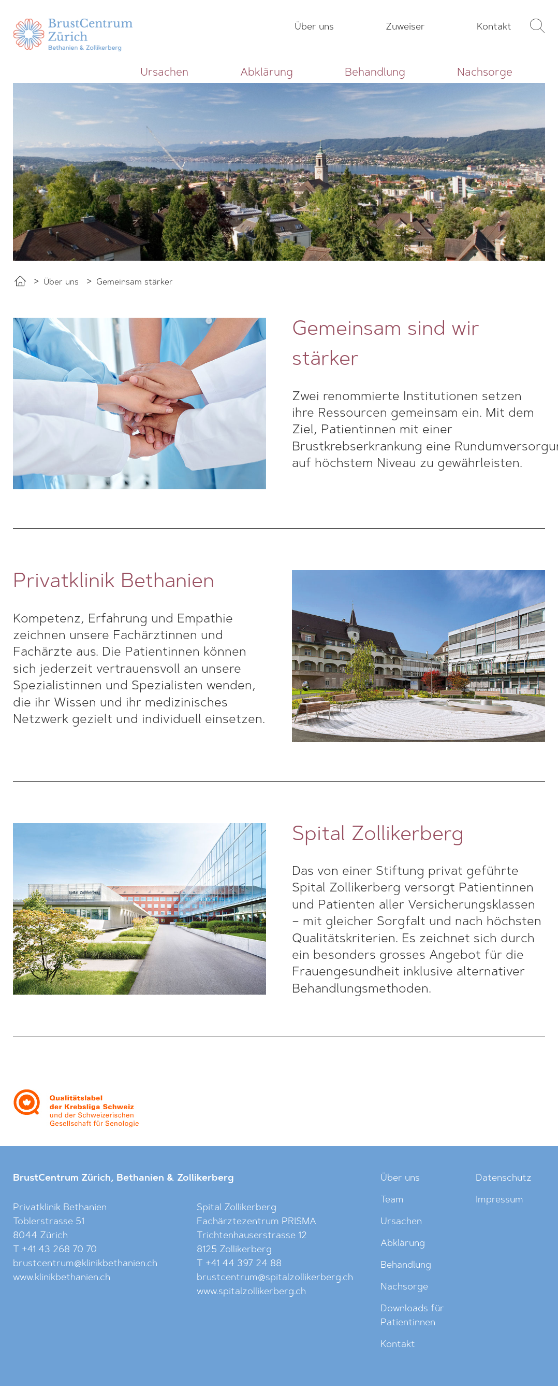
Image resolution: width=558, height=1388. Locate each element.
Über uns (314, 27)
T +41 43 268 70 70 (55, 1250)
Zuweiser (405, 27)
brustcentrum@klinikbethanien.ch (85, 1264)
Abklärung (266, 72)
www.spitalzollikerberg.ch (251, 1292)
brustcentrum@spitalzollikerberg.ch (275, 1278)
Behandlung (375, 72)
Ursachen (164, 72)
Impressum (499, 1200)
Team (392, 1200)
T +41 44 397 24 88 (239, 1264)
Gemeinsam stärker (134, 282)
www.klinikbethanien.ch (61, 1278)
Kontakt (494, 27)
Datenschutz (504, 1178)
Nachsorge (484, 72)
